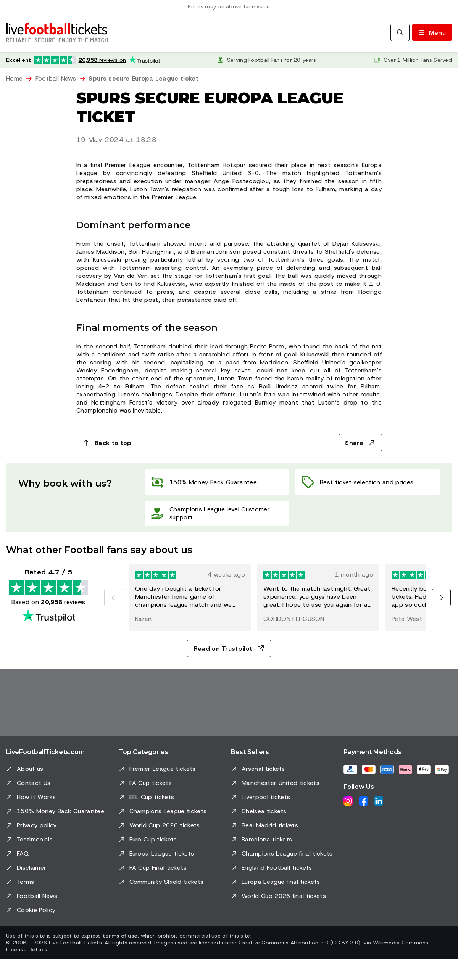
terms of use (120, 935)
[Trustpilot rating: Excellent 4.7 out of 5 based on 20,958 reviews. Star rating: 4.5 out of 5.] (83, 60)
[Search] (400, 32)
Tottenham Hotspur (216, 165)
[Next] (441, 597)
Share (360, 443)
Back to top (107, 443)
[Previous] (114, 597)
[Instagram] (348, 801)
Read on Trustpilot (229, 649)
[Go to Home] (57, 32)
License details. (27, 949)
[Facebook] (363, 801)
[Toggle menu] (432, 32)
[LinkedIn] (378, 801)
